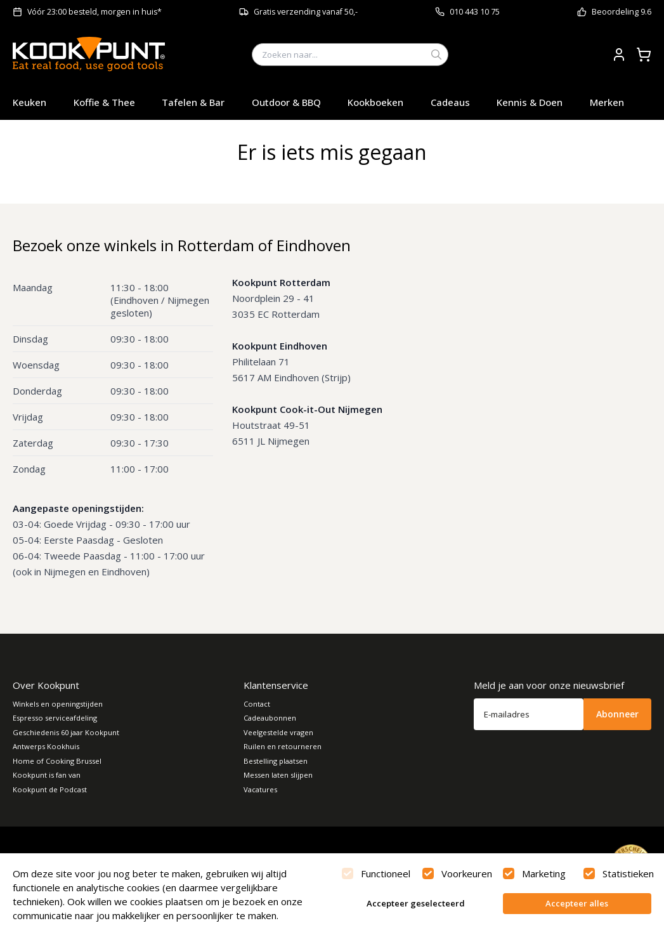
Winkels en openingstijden (58, 704)
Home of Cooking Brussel (57, 761)
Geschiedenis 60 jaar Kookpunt (66, 732)
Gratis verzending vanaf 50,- (306, 11)
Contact (257, 704)
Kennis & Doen (530, 102)
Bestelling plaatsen (276, 761)
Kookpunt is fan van (47, 775)
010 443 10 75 (475, 11)
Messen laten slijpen (278, 775)
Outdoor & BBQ (286, 102)
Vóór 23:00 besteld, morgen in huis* (94, 11)
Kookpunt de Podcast (50, 789)
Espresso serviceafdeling (55, 718)
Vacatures (260, 789)
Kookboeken (375, 102)
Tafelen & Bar (193, 102)
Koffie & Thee (104, 102)
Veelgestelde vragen (278, 732)
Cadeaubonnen (270, 718)
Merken (607, 102)
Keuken (29, 102)
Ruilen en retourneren (283, 746)
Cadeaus (450, 102)
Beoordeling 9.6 (621, 11)
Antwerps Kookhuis (46, 746)
